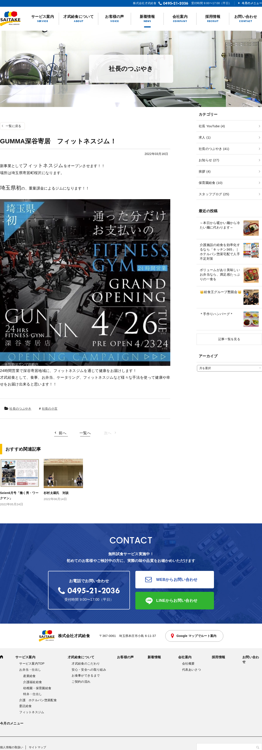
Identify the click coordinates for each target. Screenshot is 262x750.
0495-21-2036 (175, 3)
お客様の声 (114, 17)
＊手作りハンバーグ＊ (216, 314)
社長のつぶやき (20, 408)
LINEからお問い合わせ (177, 600)
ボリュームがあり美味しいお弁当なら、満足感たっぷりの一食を (220, 274)
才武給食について (78, 17)
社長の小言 (50, 408)
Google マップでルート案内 (196, 636)
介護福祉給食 (32, 682)
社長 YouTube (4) (212, 126)
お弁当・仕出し (30, 669)
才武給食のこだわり (86, 663)
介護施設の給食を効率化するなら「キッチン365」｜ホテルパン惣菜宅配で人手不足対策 (220, 251)
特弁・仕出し (32, 694)
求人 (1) (204, 137)
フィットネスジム (31, 712)
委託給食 (25, 706)
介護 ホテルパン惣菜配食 (38, 700)
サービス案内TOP (31, 663)
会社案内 (180, 17)
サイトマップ (37, 747)
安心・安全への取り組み (89, 669)
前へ (62, 433)
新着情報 (147, 17)
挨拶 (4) (204, 171)
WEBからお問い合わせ (177, 579)
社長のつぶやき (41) (214, 149)
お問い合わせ (245, 17)
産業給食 (29, 676)
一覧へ (85, 433)
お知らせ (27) (209, 160)
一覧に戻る (13, 126)
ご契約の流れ (81, 681)
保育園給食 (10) (210, 183)
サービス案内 (42, 17)
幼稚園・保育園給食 (37, 688)
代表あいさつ (191, 669)
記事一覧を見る (229, 339)
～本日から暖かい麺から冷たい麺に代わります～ (220, 225)
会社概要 (188, 663)
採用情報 (212, 17)
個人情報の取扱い (11, 747)
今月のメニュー (252, 3)
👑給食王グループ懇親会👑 (221, 292)
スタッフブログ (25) (214, 194)
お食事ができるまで (86, 675)
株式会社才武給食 (64, 636)
